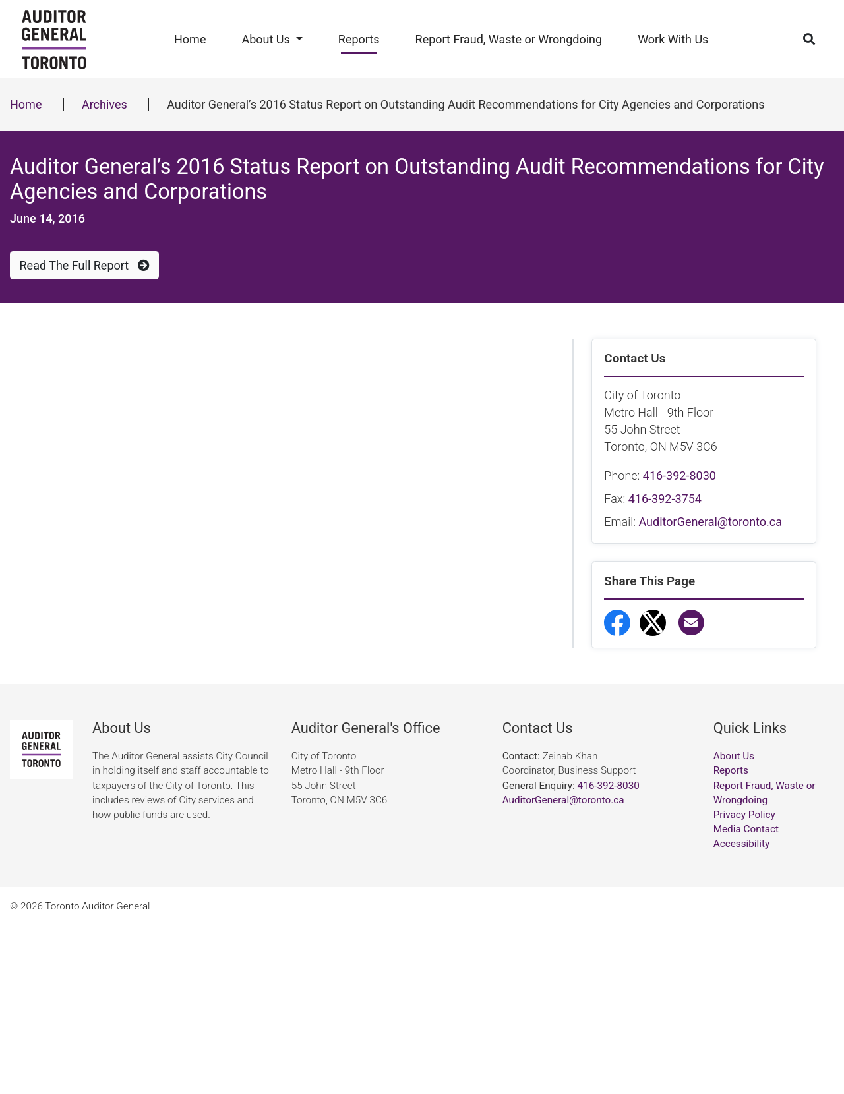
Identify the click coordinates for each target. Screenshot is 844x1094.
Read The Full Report (85, 265)
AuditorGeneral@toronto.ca (710, 522)
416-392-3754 (665, 498)
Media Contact (746, 998)
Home (190, 39)
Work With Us (673, 39)
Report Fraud (658, 791)
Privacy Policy (744, 983)
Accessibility (741, 1013)
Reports (359, 39)
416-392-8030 (679, 475)
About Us (265, 39)
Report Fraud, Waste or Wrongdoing (509, 39)
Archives (104, 104)
